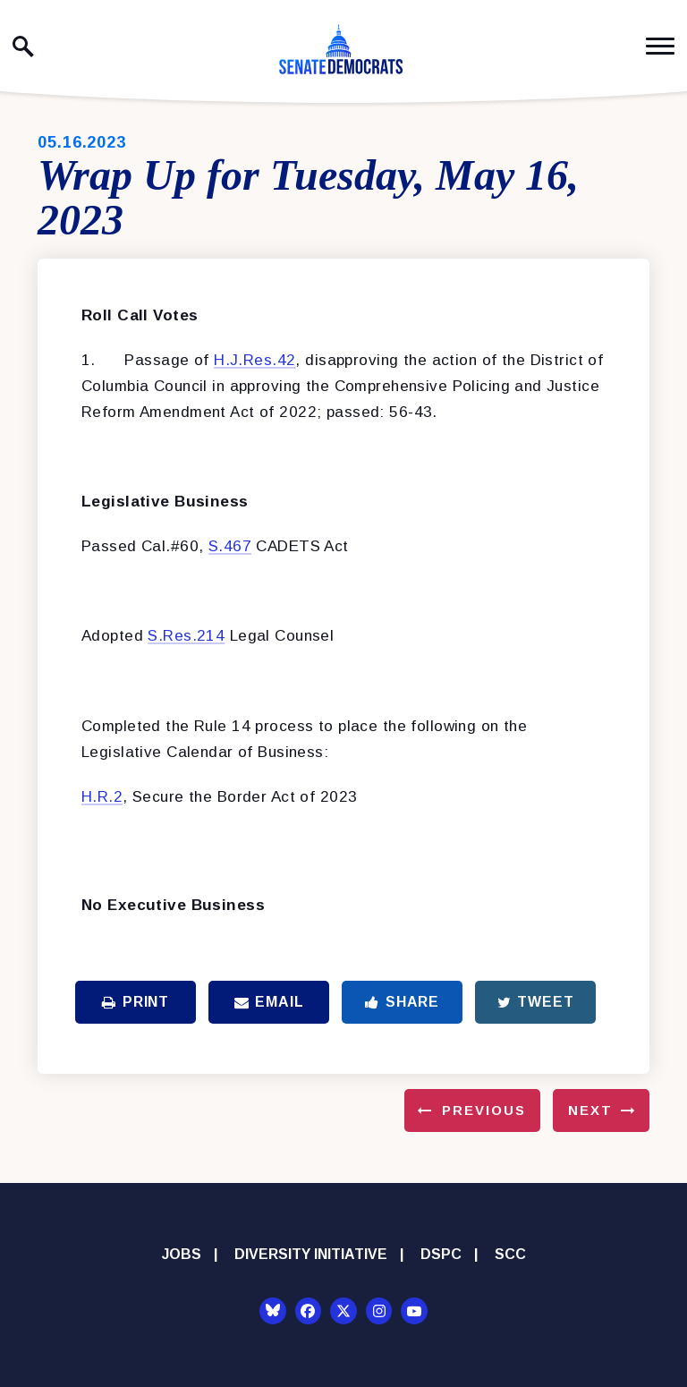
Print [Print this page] (135, 1001)
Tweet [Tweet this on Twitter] (535, 1001)
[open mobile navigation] (660, 46)
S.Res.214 (186, 635)
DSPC (441, 1254)
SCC (510, 1254)
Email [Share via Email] (269, 1001)
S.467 (229, 546)
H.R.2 (102, 796)
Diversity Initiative (310, 1254)
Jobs (181, 1254)
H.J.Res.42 (254, 360)
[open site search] (23, 46)
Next (590, 1110)
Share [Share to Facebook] (402, 1001)
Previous (484, 1110)
